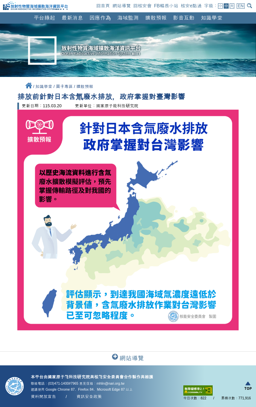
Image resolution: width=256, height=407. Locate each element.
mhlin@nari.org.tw (111, 383)
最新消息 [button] (72, 18)
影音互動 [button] (183, 18)
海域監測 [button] (128, 18)
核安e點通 (191, 5)
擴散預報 (84, 86)
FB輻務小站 (166, 5)
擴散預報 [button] (155, 18)
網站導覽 (121, 5)
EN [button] (241, 6)
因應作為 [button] (100, 18)
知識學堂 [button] (211, 18)
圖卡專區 (65, 86)
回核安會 (142, 5)
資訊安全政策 (89, 396)
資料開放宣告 (43, 396)
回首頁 (103, 5)
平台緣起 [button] (44, 18)
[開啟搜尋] (250, 6)
